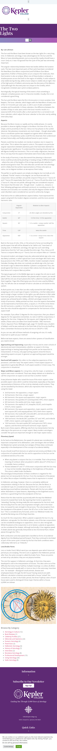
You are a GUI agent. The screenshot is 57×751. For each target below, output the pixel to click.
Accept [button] (19, 746)
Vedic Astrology (10, 660)
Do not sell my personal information (14, 743)
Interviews (9, 651)
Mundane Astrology (12, 653)
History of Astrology (12, 648)
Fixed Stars (9, 644)
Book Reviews (10, 634)
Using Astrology (10, 658)
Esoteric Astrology (11, 641)
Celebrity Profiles (11, 636)
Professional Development (14, 655)
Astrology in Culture (12, 632)
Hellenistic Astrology (12, 646)
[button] (28, 1)
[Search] (30, 40)
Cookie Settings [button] (8, 746)
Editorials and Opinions (13, 639)
